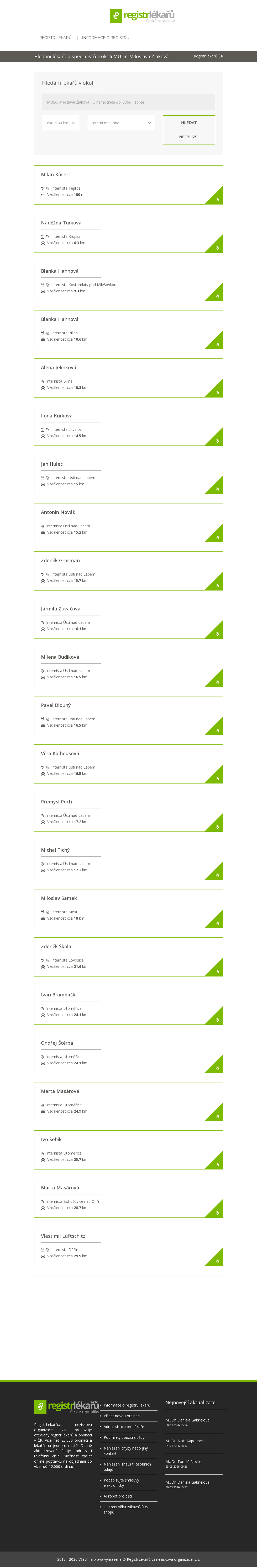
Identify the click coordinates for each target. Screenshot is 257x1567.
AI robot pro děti (118, 1496)
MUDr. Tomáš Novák (183, 1461)
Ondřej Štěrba (57, 1043)
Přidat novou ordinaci (122, 1415)
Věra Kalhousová (60, 753)
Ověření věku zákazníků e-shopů (126, 1509)
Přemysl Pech (56, 801)
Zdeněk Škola (56, 946)
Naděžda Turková (61, 222)
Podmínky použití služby (124, 1437)
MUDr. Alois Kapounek (184, 1441)
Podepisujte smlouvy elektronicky (121, 1483)
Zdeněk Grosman (60, 560)
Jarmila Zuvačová (61, 608)
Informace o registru (105, 37)
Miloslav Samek (59, 898)
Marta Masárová (60, 1091)
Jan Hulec (52, 464)
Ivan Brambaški (59, 994)
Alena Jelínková (58, 367)
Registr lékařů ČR (208, 56)
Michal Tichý (55, 850)
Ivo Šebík (51, 1139)
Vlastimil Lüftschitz (63, 1236)
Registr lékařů (55, 37)
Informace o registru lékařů (127, 1405)
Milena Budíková (60, 657)
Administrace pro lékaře (124, 1426)
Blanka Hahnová (60, 271)
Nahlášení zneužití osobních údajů (127, 1467)
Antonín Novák (58, 512)
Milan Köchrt (55, 174)
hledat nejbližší (188, 129)
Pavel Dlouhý (56, 705)
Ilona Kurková (57, 415)
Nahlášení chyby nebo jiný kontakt (126, 1451)
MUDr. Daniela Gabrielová (187, 1420)
